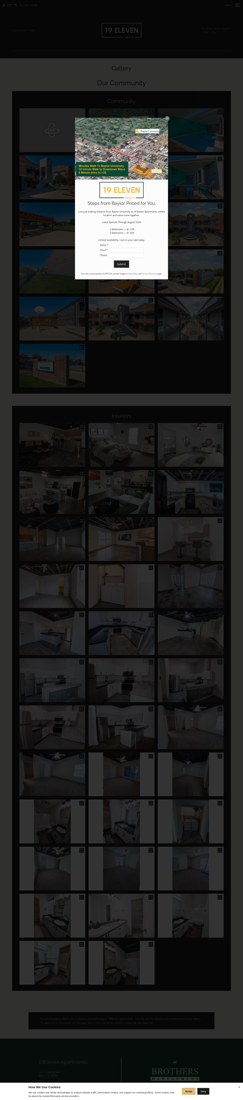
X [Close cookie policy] (239, 1087)
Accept (188, 1091)
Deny (203, 1091)
